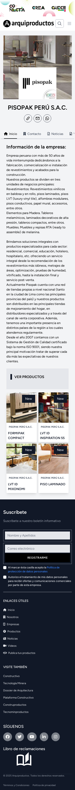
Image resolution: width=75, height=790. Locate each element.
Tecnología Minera (14, 683)
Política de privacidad (44, 785)
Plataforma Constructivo (18, 697)
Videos (10, 646)
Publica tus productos (19, 653)
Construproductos (14, 704)
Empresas (11, 624)
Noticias (10, 638)
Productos (11, 631)
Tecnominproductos (16, 712)
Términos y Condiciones (16, 785)
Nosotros (11, 617)
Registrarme (37, 557)
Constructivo (11, 676)
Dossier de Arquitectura (18, 690)
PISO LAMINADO (52, 484)
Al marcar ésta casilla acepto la (34, 569)
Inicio (9, 610)
